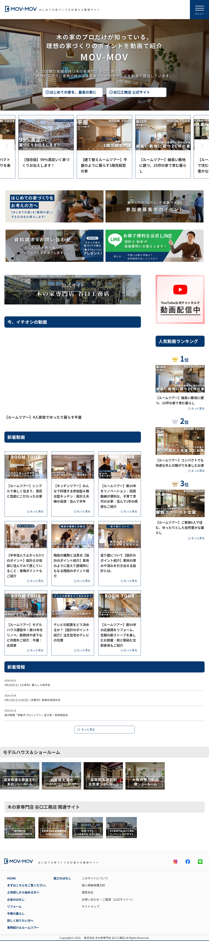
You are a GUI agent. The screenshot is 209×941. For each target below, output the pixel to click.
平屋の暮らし (16, 913)
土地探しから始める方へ (23, 892)
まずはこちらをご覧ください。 (27, 885)
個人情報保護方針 (93, 885)
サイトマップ (90, 906)
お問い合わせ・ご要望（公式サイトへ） (108, 899)
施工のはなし (62, 878)
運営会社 (87, 892)
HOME (11, 878)
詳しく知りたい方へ (20, 920)
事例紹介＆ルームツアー (23, 927)
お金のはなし (16, 899)
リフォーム (14, 906)
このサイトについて (95, 878)
